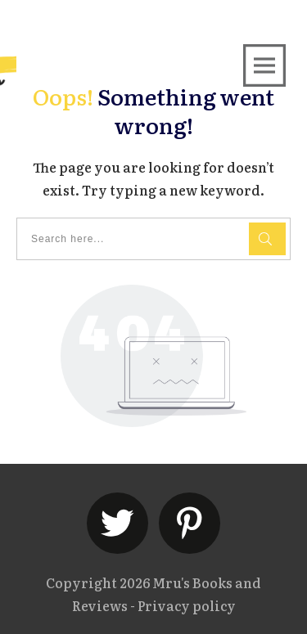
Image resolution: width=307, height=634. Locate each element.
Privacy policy (187, 605)
